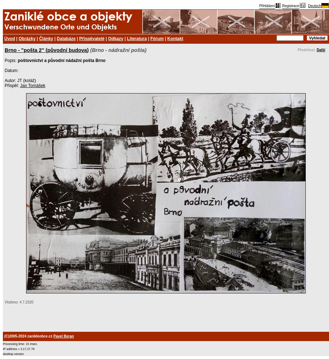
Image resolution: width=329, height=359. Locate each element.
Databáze (66, 38)
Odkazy (115, 38)
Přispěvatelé (92, 38)
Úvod (9, 38)
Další (321, 50)
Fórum (156, 38)
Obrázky (27, 38)
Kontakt (175, 38)
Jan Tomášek (32, 85)
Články (46, 38)
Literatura (137, 38)
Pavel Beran (63, 336)
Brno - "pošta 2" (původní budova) (47, 50)
